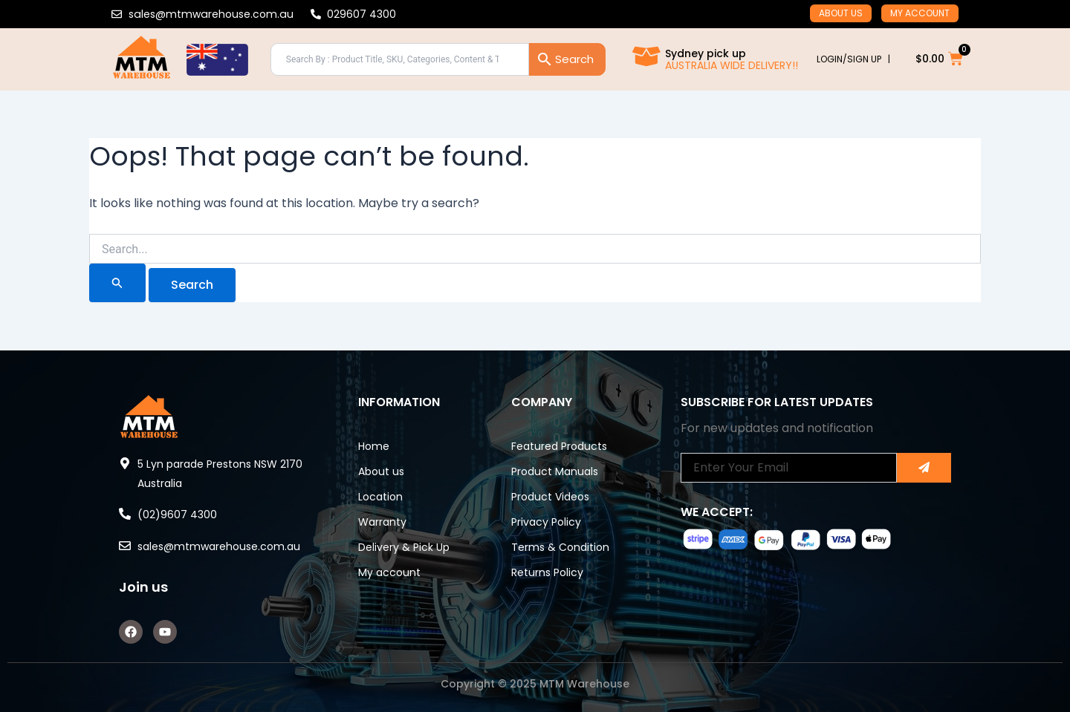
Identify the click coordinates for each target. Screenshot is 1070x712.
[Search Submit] (117, 283)
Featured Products (559, 446)
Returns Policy (547, 572)
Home (373, 446)
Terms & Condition (560, 547)
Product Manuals (554, 471)
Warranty (382, 522)
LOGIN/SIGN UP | (853, 59)
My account (920, 13)
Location (380, 496)
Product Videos (550, 496)
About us (841, 13)
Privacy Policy (546, 522)
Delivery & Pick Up (404, 547)
